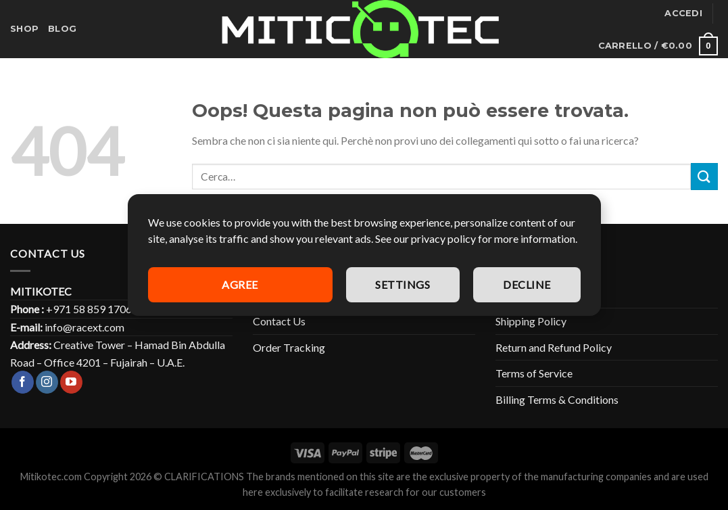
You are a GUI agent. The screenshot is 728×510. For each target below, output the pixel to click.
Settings (402, 284)
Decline (526, 284)
